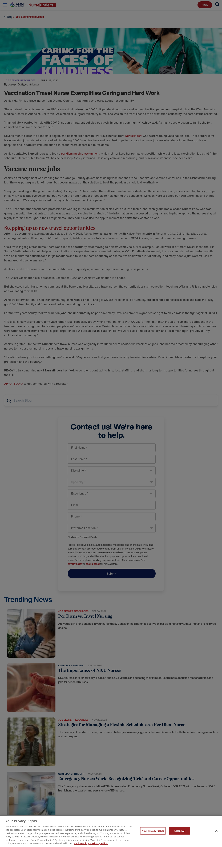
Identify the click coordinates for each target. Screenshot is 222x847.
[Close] (216, 830)
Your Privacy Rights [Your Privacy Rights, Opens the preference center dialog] (153, 830)
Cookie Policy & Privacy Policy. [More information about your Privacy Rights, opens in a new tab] (91, 843)
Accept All (179, 830)
